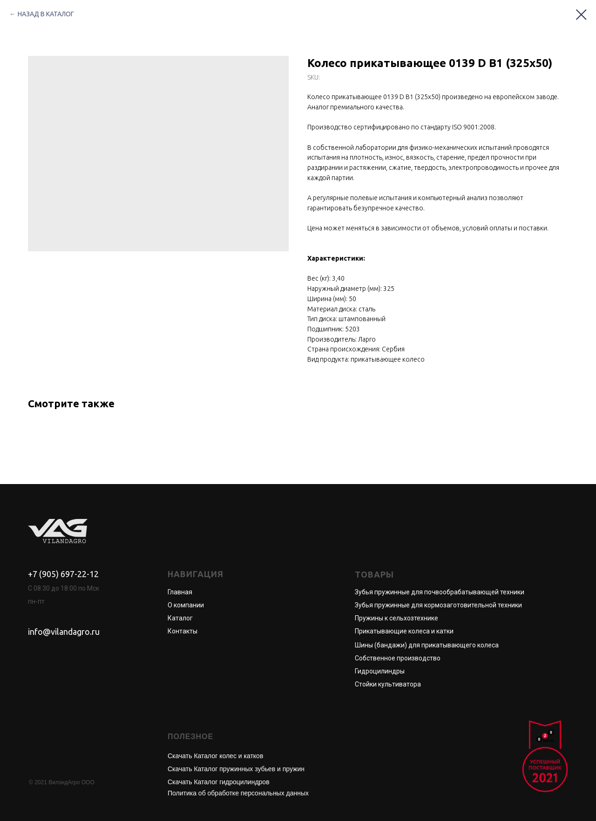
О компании (186, 605)
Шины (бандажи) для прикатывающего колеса (427, 645)
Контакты (182, 631)
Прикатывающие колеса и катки (404, 631)
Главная (180, 592)
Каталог (180, 618)
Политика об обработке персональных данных (238, 793)
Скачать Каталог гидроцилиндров (219, 782)
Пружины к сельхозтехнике (396, 618)
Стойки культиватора (388, 684)
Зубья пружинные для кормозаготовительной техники (438, 605)
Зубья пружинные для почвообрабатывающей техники (439, 592)
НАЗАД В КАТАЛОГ (46, 14)
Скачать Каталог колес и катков (215, 756)
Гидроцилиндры (380, 671)
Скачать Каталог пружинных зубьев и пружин (236, 769)
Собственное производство (397, 658)
